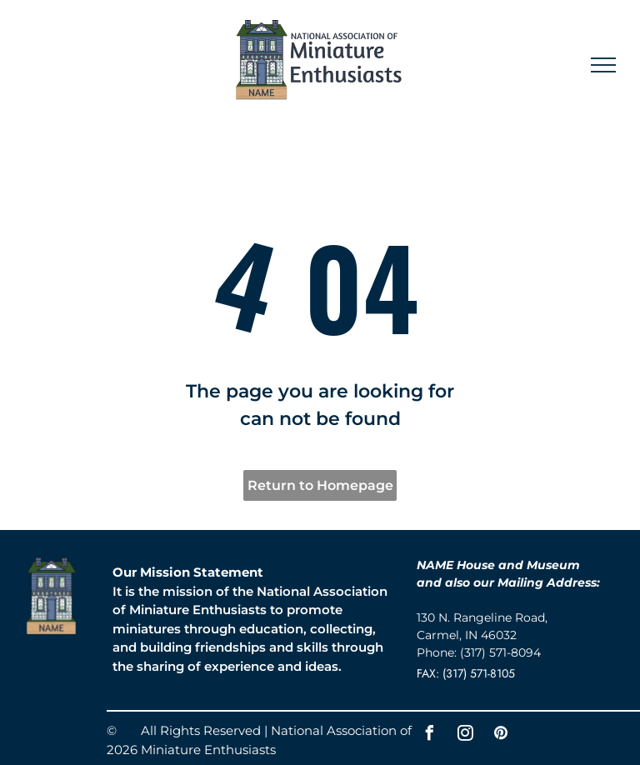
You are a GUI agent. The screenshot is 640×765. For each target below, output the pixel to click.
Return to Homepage (320, 485)
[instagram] (465, 735)
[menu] (603, 65)
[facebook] (429, 735)
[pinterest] (500, 735)
